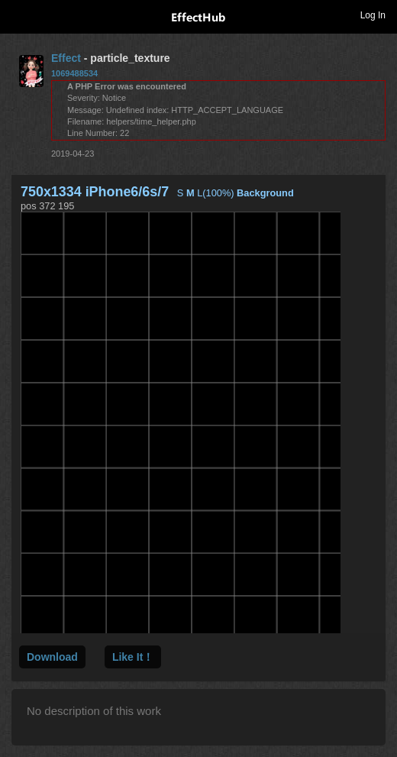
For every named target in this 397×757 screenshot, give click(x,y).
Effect (66, 58)
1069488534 (74, 73)
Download (52, 657)
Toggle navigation (18, 14)
